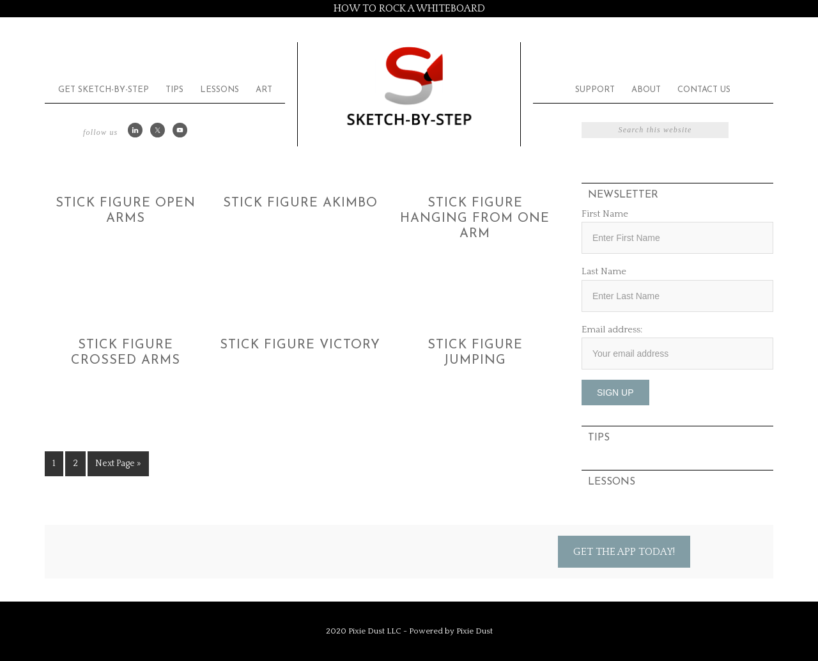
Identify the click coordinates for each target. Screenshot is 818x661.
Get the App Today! (624, 551)
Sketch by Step (409, 85)
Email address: (612, 329)
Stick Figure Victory (300, 345)
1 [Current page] (54, 463)
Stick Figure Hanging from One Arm (475, 218)
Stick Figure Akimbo (300, 203)
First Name (605, 213)
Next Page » (118, 463)
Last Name (604, 271)
